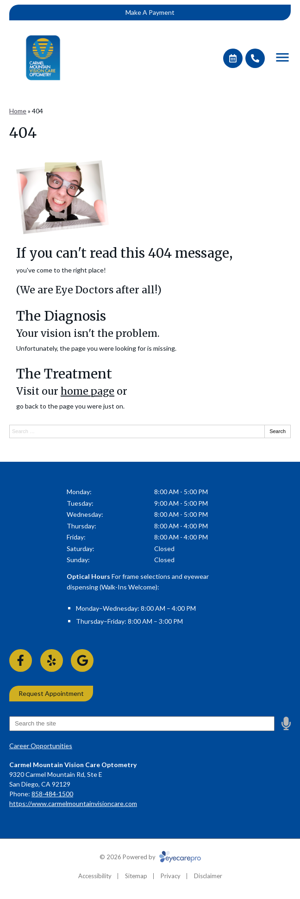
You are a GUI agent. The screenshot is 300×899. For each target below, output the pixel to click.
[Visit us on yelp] (51, 660)
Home (17, 111)
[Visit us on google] (82, 660)
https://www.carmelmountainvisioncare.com (73, 803)
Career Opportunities (40, 746)
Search (277, 431)
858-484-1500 (52, 794)
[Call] (255, 58)
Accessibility (95, 876)
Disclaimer (208, 876)
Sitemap (136, 876)
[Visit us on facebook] (20, 660)
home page (87, 391)
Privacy (171, 876)
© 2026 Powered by (150, 857)
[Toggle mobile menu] (282, 57)
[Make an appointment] (233, 58)
